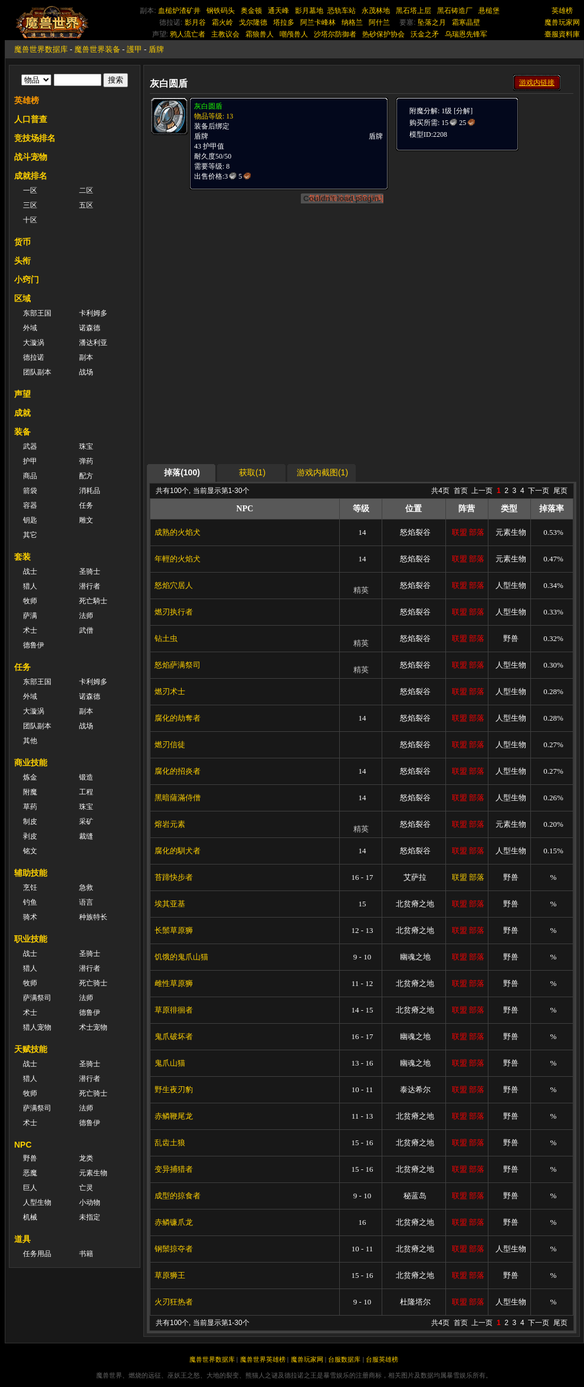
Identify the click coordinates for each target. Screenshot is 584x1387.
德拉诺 (33, 357)
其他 (30, 741)
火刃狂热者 (174, 1301)
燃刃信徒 (170, 744)
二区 (86, 190)
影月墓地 (309, 10)
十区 (30, 220)
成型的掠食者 (178, 1195)
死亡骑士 (93, 983)
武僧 (86, 630)
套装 (22, 556)
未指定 (89, 1217)
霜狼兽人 (259, 34)
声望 (22, 394)
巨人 (30, 1188)
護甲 (134, 49)
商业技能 (30, 762)
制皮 (30, 821)
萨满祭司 (37, 998)
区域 (22, 298)
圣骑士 (89, 571)
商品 (30, 476)
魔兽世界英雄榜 (263, 1359)
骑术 (30, 917)
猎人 (30, 586)
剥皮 (30, 836)
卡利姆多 (93, 313)
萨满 (30, 616)
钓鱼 (30, 902)
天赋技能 (30, 1049)
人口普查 (30, 119)
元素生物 (93, 1173)
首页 (461, 491)
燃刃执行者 (174, 611)
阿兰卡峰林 (318, 22)
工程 (86, 792)
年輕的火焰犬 (178, 558)
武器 (30, 446)
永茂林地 (376, 10)
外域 (30, 328)
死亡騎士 (93, 601)
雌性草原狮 (174, 983)
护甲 (30, 461)
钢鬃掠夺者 (174, 1248)
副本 (86, 357)
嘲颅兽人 (294, 34)
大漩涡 (33, 342)
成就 (22, 413)
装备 (22, 431)
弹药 (86, 461)
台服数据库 (344, 1359)
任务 (86, 505)
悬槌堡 (489, 10)
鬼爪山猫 (170, 1063)
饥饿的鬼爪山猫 (181, 956)
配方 (86, 476)
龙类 (86, 1158)
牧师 (30, 601)
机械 (30, 1217)
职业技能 (30, 939)
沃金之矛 (425, 34)
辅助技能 (30, 872)
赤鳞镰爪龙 (174, 1222)
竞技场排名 (34, 138)
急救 (86, 887)
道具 (22, 1239)
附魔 (30, 792)
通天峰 (278, 10)
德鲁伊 (33, 645)
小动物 (89, 1202)
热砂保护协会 (383, 34)
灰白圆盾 (208, 106)
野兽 (30, 1158)
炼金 (30, 777)
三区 (30, 205)
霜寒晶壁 (466, 22)
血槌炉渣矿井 (179, 10)
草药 (30, 807)
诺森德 (89, 328)
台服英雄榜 (382, 1359)
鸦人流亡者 (187, 34)
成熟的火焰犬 (178, 532)
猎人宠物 (37, 1027)
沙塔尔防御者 (335, 34)
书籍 (86, 1254)
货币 (22, 241)
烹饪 (30, 887)
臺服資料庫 (562, 34)
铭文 (30, 851)
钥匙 (30, 520)
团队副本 (37, 372)
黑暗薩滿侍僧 (178, 797)
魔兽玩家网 (562, 22)
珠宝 (86, 446)
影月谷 (195, 22)
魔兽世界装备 (97, 49)
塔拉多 (283, 22)
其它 (30, 535)
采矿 (86, 821)
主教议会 (225, 34)
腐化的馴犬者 (178, 850)
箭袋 (30, 491)
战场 (86, 372)
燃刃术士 (170, 691)
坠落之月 (432, 22)
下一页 (538, 491)
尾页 (560, 491)
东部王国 (37, 313)
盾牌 (156, 49)
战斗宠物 (30, 157)
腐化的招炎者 (178, 771)
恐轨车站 (341, 10)
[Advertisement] (362, 381)
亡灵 (86, 1188)
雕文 (86, 520)
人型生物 (37, 1202)
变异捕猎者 (174, 1169)
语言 (86, 902)
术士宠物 (93, 1027)
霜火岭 (222, 22)
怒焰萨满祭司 (178, 664)
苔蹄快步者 (174, 877)
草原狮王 (170, 1275)
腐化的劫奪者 (178, 718)
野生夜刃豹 (174, 1089)
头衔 (22, 260)
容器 (30, 505)
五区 (86, 205)
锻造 (86, 777)
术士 (30, 630)
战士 (30, 571)
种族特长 (93, 917)
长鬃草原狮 (174, 930)
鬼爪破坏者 (174, 1036)
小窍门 (26, 279)
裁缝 (86, 836)
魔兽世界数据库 (41, 49)
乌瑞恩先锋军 (466, 34)
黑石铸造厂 (455, 10)
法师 (86, 616)
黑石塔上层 (413, 10)
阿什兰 (379, 22)
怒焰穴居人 (174, 585)
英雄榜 (562, 10)
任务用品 (37, 1254)
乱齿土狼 (170, 1142)
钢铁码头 (220, 10)
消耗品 (89, 491)
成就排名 (30, 175)
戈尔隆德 (253, 22)
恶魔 (30, 1173)
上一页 (482, 491)
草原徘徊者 (174, 1009)
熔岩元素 (170, 824)
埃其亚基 (170, 903)
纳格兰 (352, 22)
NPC (23, 1144)
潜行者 (89, 586)
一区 (30, 190)
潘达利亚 (93, 342)
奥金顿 (251, 10)
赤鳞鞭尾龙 (174, 1116)
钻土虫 (166, 638)
